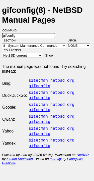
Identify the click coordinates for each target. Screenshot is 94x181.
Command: (11, 30)
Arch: (74, 40)
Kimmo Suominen (20, 153)
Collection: (13, 50)
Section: (11, 40)
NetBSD (83, 149)
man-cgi (55, 153)
